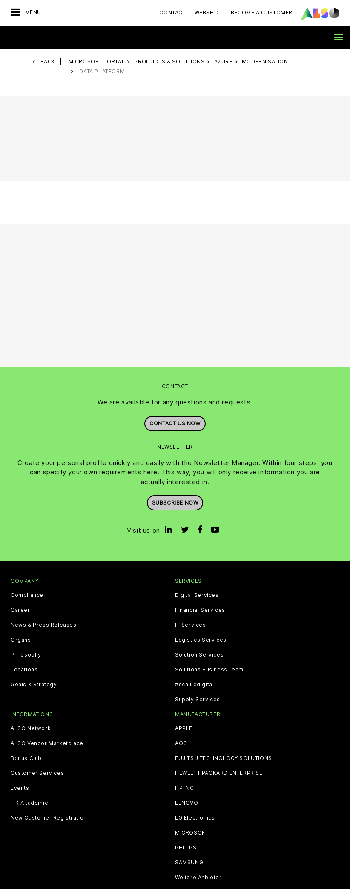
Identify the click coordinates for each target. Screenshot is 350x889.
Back (47, 61)
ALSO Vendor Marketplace (47, 743)
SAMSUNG (189, 863)
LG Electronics (195, 818)
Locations (24, 670)
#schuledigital (194, 685)
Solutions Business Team (209, 670)
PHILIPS (185, 848)
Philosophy (26, 655)
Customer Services (37, 773)
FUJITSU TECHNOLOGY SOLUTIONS (223, 758)
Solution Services (199, 655)
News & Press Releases (44, 625)
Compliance (27, 595)
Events (20, 788)
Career (20, 610)
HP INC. (185, 788)
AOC (181, 743)
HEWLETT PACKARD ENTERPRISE (219, 773)
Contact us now (174, 423)
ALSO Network (31, 728)
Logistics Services (201, 640)
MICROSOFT (191, 833)
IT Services (190, 625)
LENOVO (186, 803)
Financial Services (200, 610)
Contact (172, 12)
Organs (21, 640)
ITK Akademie (29, 803)
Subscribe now (175, 502)
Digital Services (197, 595)
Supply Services (197, 700)
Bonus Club (26, 758)
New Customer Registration (49, 818)
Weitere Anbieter (198, 877)
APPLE (183, 728)
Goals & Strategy (34, 685)
